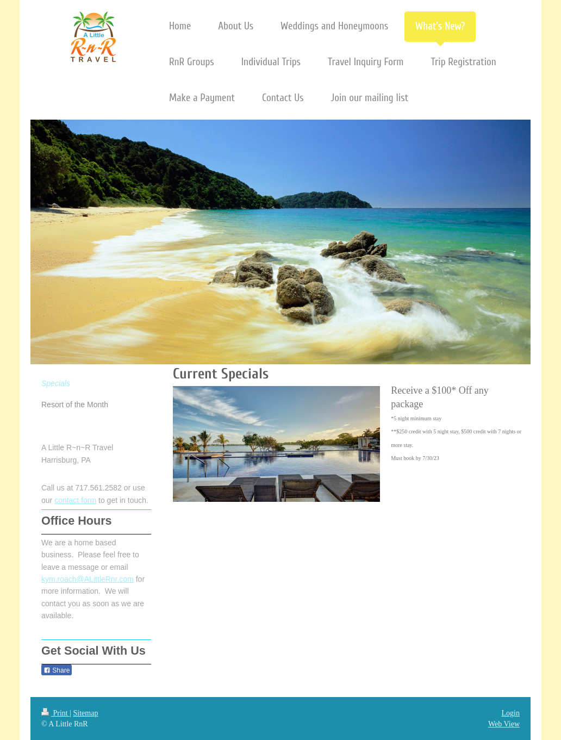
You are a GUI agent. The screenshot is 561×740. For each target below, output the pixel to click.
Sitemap (85, 713)
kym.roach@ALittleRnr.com (87, 579)
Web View (504, 724)
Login (511, 713)
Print (55, 713)
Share (56, 670)
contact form (75, 500)
